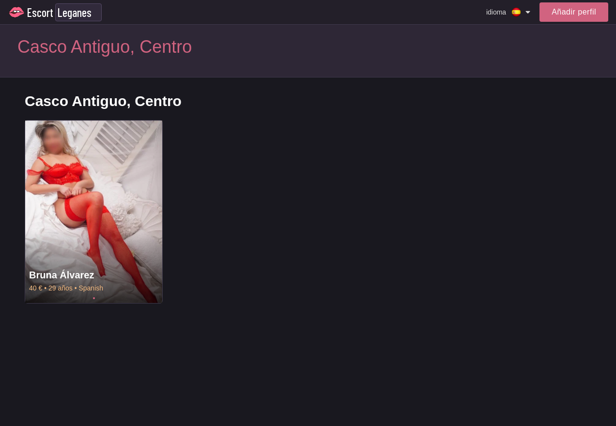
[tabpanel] (93, 212)
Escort (40, 12)
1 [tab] (94, 298)
